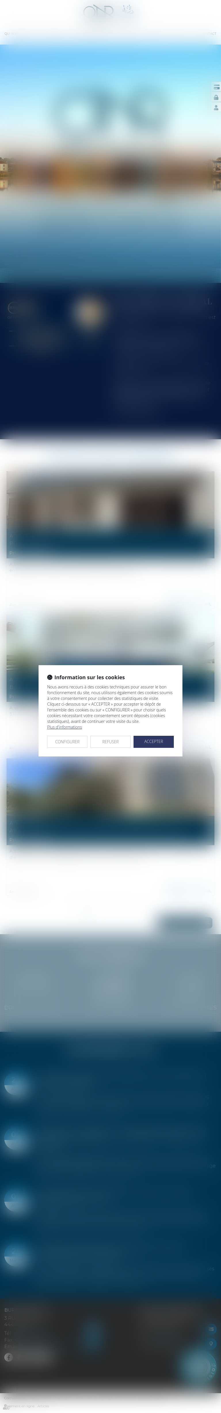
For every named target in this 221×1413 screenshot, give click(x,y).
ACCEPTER (153, 741)
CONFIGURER (67, 741)
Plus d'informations (64, 727)
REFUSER (110, 741)
